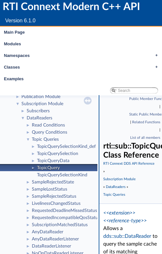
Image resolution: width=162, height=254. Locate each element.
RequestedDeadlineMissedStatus (64, 210)
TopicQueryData (53, 161)
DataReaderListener (51, 246)
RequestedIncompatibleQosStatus (66, 217)
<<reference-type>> (125, 220)
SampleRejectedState (53, 182)
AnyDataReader (47, 232)
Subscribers (38, 111)
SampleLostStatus (49, 189)
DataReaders (39, 118)
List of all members (145, 137)
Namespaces (82, 55)
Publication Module (40, 96)
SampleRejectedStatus (54, 196)
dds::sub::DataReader (127, 236)
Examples (14, 78)
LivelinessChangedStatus (56, 203)
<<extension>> (119, 212)
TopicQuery (48, 168)
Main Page (14, 32)
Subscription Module (42, 104)
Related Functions (146, 122)
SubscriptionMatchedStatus (60, 225)
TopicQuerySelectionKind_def (66, 146)
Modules (12, 43)
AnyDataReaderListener (55, 239)
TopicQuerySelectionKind (62, 175)
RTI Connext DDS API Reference (129, 163)
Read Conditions (48, 125)
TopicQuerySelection (57, 153)
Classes (82, 67)
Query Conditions (49, 132)
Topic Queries (45, 139)
